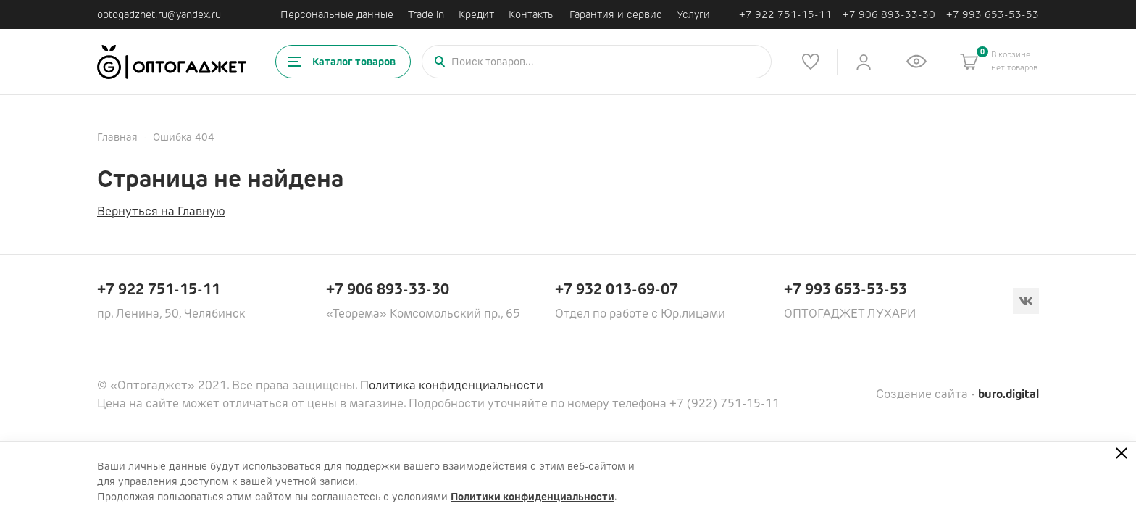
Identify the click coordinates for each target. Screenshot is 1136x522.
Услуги (693, 14)
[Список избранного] (811, 62)
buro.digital (1008, 394)
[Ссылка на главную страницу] (171, 62)
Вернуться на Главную (161, 211)
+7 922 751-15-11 (785, 15)
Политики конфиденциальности (532, 496)
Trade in (426, 14)
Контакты (532, 14)
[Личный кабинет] (863, 62)
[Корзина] (969, 62)
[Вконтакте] (1026, 301)
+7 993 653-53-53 (992, 15)
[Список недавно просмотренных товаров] (916, 62)
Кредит (476, 14)
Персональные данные (336, 14)
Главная (117, 137)
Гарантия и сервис (615, 14)
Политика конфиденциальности (451, 385)
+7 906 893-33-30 (889, 15)
